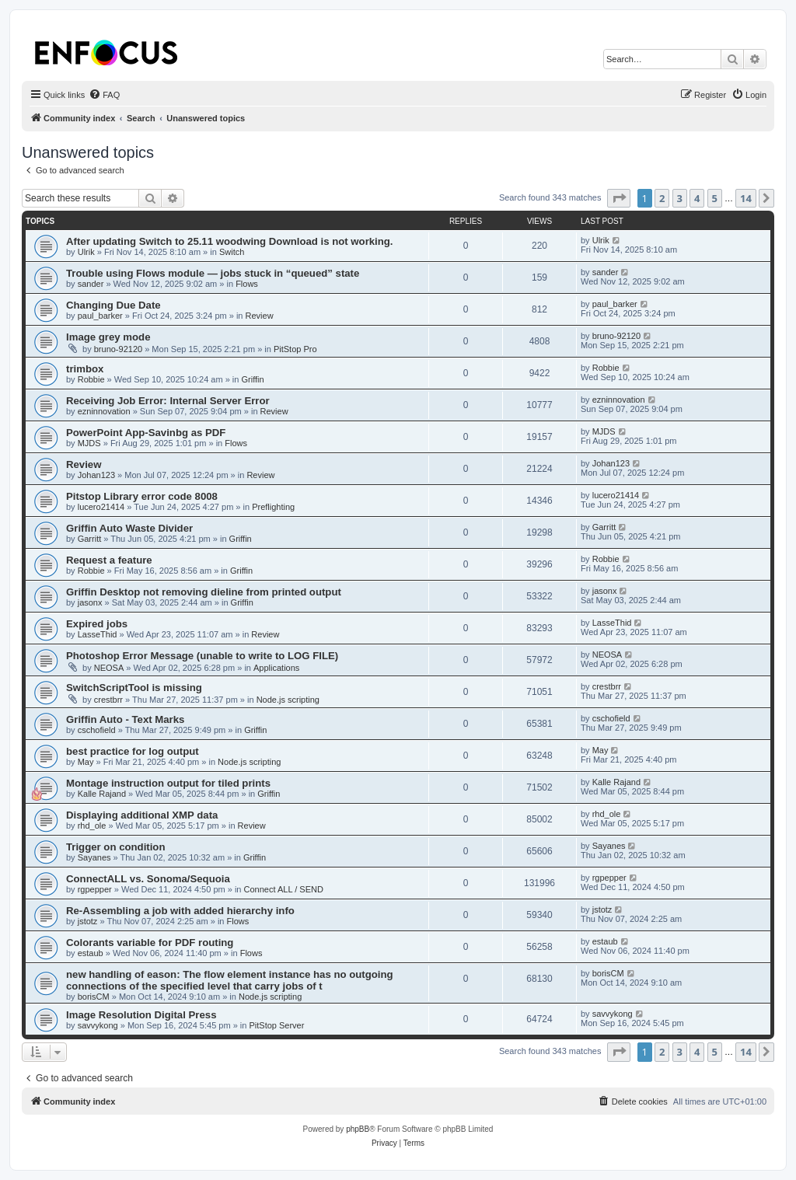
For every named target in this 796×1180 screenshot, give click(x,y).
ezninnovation (104, 411)
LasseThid (97, 634)
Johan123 (96, 475)
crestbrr (108, 699)
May (86, 761)
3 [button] (680, 198)
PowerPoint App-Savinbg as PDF (145, 432)
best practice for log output (132, 751)
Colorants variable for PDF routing (149, 942)
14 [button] (746, 198)
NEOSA (109, 667)
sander (91, 283)
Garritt (90, 538)
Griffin (252, 379)
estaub (90, 953)
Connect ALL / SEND (283, 889)
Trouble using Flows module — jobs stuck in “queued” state (212, 273)
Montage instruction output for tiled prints (168, 783)
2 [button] (662, 198)
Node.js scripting (288, 699)
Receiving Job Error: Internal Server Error (168, 401)
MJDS (89, 443)
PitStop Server (276, 1025)
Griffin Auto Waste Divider (129, 528)
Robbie (91, 379)
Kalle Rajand (102, 793)
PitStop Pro (295, 349)
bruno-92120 (118, 349)
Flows (247, 283)
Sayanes (94, 857)
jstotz (88, 921)
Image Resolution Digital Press (141, 1015)
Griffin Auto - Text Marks (125, 719)
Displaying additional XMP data (142, 815)
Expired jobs (96, 624)
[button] (618, 198)
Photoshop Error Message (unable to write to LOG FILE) (202, 656)
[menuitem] (104, 95)
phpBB (357, 1129)
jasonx (90, 602)
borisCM (94, 996)
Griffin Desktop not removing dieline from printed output (203, 592)
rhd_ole (92, 825)
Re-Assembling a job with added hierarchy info (180, 910)
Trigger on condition (115, 847)
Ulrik (86, 252)
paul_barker (100, 315)
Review (260, 315)
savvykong (98, 1025)
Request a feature (109, 560)
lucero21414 (101, 506)
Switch (231, 252)
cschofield (97, 730)
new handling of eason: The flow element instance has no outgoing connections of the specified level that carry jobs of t (229, 980)
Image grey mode (108, 337)
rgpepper (95, 889)
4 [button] (697, 198)
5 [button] (714, 198)
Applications (276, 667)
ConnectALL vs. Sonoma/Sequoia (148, 879)
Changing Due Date (113, 305)
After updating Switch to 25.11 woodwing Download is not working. (229, 241)
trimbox (84, 369)
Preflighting (273, 506)
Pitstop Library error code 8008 (142, 496)
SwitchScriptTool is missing (134, 687)
